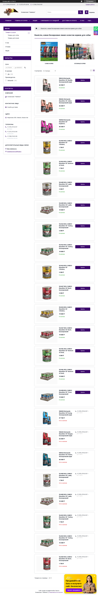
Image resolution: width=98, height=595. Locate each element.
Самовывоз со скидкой (50, 20)
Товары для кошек (13, 38)
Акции (35, 20)
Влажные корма (80, 63)
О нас (82, 20)
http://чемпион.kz (12, 148)
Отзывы (7, 46)
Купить (83, 80)
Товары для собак (13, 35)
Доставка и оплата (69, 20)
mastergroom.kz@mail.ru (14, 151)
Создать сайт (6, 1)
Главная (8, 20)
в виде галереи (91, 71)
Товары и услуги (21, 20)
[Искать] (80, 12)
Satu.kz (57, 590)
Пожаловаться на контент (56, 592)
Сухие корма (49, 63)
